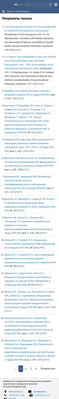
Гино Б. (39, 105)
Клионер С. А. (38, 109)
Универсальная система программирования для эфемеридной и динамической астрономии (30, 161)
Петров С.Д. (24, 291)
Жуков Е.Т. (23, 217)
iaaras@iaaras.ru (40, 391)
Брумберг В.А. (12, 90)
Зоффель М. (11, 109)
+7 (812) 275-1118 (16, 395)
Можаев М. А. (26, 239)
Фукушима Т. (11, 117)
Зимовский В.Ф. (28, 176)
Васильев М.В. (28, 139)
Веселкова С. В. (12, 340)
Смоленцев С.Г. (12, 221)
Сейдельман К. (43, 113)
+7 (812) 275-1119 (42, 395)
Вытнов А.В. (11, 217)
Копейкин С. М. (13, 113)
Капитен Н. (24, 109)
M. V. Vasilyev (26, 26)
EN (21, 4)
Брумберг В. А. (27, 105)
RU (16, 4)
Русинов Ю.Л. (39, 291)
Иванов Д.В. (11, 317)
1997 (17, 49)
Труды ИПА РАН (41, 94)
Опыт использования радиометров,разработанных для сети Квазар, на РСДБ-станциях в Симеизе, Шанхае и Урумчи (30, 352)
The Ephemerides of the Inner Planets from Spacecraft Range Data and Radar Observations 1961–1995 (30, 60)
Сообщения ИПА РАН (16, 132)
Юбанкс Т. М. (25, 117)
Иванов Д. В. (44, 340)
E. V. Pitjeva (10, 56)
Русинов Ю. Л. (26, 254)
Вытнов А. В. (11, 198)
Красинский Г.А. (45, 139)
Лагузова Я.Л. (37, 217)
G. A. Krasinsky (12, 26)
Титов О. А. (38, 273)
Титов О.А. (15, 295)
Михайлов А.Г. (45, 344)
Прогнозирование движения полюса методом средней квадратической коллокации (29, 258)
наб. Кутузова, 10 (16, 391)
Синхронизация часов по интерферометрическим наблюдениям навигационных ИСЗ (25, 184)
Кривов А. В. (28, 113)
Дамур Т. (48, 105)
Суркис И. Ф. (38, 198)
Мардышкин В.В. (28, 344)
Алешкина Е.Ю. (12, 139)
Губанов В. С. (24, 198)
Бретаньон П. (12, 105)
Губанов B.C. (11, 291)
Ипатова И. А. (11, 344)
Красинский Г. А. (28, 157)
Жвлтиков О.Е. (29, 340)
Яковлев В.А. (44, 176)
